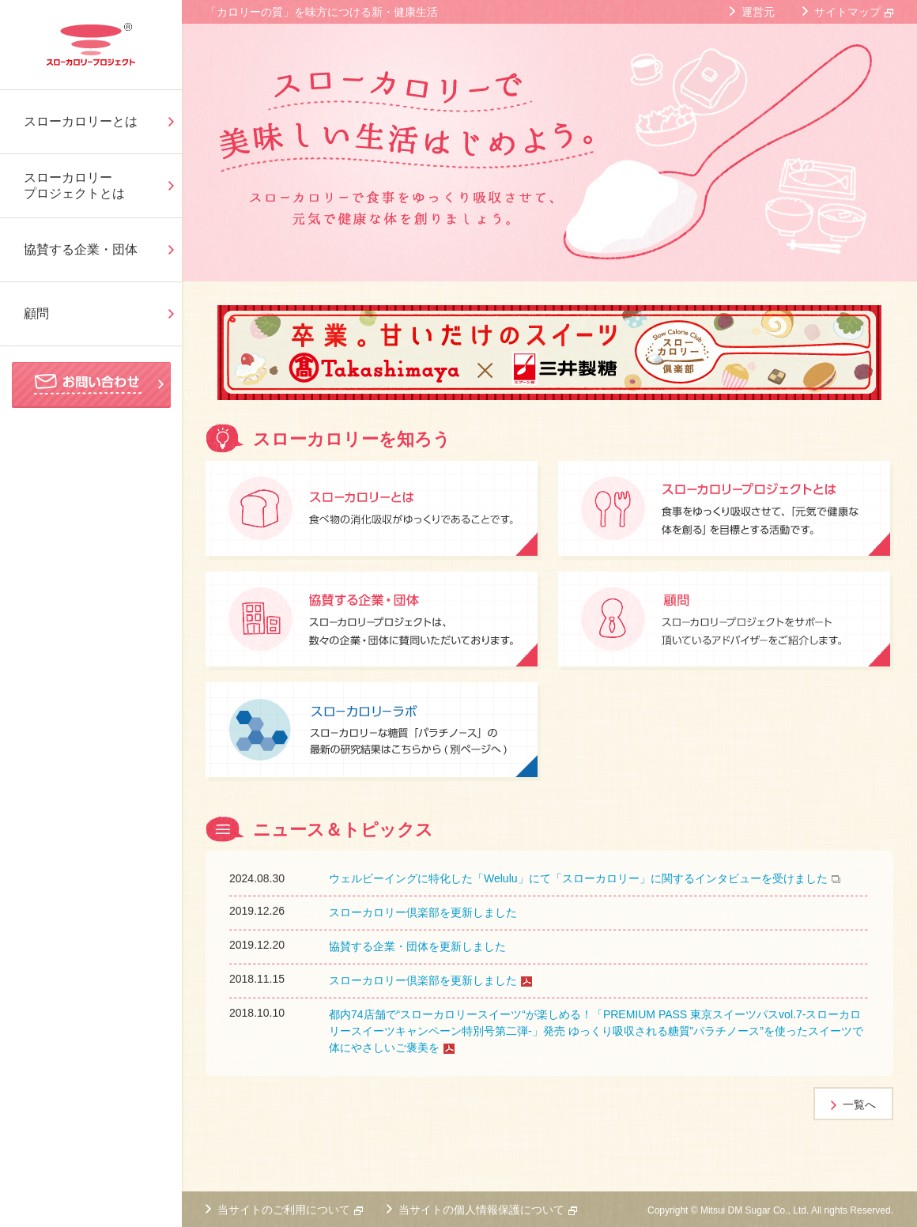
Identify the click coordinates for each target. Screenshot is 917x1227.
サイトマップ (847, 12)
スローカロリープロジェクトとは (74, 185)
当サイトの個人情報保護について (481, 1209)
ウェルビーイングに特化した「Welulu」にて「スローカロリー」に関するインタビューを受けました (578, 878)
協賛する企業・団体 (81, 249)
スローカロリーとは (81, 121)
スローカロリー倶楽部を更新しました (423, 912)
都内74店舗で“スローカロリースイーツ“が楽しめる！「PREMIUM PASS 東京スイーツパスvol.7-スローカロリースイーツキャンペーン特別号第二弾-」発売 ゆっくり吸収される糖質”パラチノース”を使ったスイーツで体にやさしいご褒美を (596, 1031)
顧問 (36, 313)
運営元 (758, 12)
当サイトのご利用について (283, 1209)
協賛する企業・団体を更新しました (417, 946)
